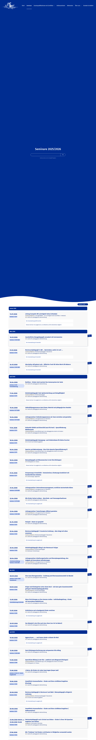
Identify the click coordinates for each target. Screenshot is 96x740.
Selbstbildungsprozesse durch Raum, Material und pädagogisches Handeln (48, 407)
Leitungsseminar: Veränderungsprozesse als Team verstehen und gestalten (48, 417)
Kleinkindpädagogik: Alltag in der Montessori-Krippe (41, 547)
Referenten (70, 5)
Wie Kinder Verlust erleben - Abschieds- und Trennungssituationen (45, 498)
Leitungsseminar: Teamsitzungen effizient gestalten (41, 511)
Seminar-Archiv (83, 304)
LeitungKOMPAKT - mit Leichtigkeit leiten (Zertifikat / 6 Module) (50, 315)
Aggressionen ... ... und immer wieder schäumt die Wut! (42, 637)
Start (23, 5)
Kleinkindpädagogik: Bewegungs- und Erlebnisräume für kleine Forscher (47, 440)
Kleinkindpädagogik (40, 394)
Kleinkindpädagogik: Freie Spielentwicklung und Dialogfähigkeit (45, 393)
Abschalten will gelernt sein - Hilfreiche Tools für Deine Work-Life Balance (48, 364)
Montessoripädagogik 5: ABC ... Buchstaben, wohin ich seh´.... (44, 350)
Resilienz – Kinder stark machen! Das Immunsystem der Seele (44, 382)
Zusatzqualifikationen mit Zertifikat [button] (44, 5)
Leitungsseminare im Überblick (42, 418)
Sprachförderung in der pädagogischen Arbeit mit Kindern (49, 431)
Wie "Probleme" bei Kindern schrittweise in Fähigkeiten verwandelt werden (48, 732)
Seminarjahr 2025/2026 (36, 723)
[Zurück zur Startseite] (10, 5)
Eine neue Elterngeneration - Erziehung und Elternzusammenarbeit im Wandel (49, 576)
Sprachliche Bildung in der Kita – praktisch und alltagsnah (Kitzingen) (46, 660)
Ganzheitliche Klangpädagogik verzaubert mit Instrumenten (43, 337)
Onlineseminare (61, 5)
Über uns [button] (78, 5)
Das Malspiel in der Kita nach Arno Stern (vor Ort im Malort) (43, 623)
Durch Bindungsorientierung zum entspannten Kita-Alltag (43, 650)
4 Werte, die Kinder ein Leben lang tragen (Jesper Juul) (41, 670)
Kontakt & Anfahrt (88, 5)
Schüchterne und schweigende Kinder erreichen (40, 610)
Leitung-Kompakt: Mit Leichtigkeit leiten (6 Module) (41, 314)
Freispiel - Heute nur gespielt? (34, 522)
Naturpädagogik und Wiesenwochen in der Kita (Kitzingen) (43, 460)
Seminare (29, 5)
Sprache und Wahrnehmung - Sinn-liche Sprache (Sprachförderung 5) (46, 449)
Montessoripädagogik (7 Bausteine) (43, 351)
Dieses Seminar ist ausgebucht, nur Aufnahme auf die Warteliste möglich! (43, 324)
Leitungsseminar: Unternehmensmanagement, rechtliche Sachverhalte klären (49, 487)
